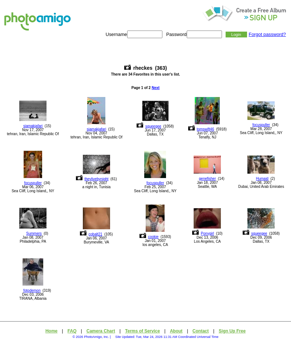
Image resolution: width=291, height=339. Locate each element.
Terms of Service (142, 331)
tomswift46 (205, 129)
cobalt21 (95, 234)
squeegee (153, 126)
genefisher (207, 179)
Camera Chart (100, 331)
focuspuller (261, 125)
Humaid (262, 179)
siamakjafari (33, 126)
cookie (153, 237)
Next (155, 88)
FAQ (72, 331)
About (176, 331)
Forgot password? (267, 34)
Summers (34, 233)
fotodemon (31, 290)
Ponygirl (207, 233)
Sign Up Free (232, 331)
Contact (201, 331)
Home (51, 331)
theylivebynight (96, 179)
